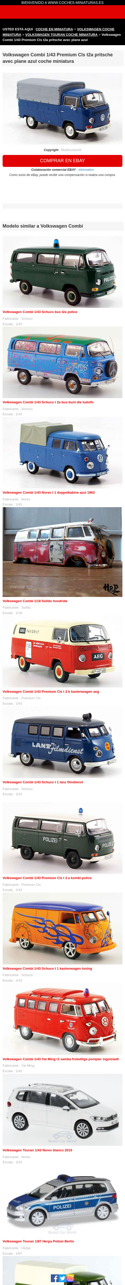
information (86, 170)
